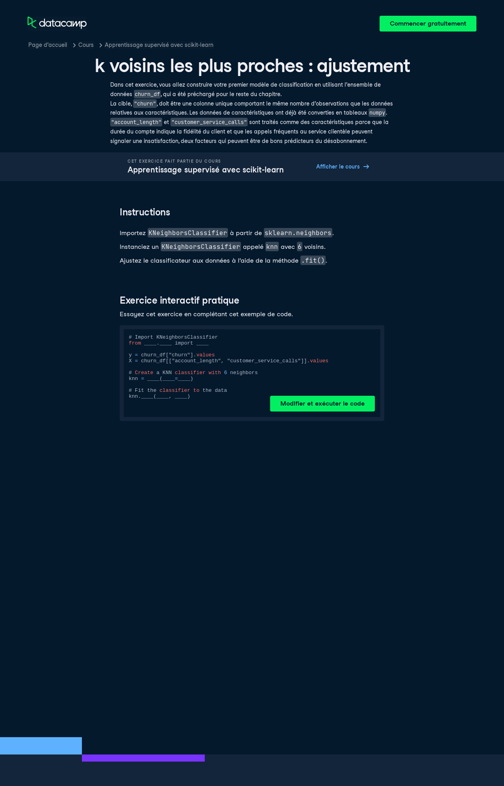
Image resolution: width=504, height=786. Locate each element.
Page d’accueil (47, 45)
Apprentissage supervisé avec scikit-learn (159, 45)
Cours (86, 45)
